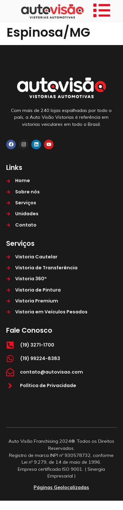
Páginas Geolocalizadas (61, 487)
